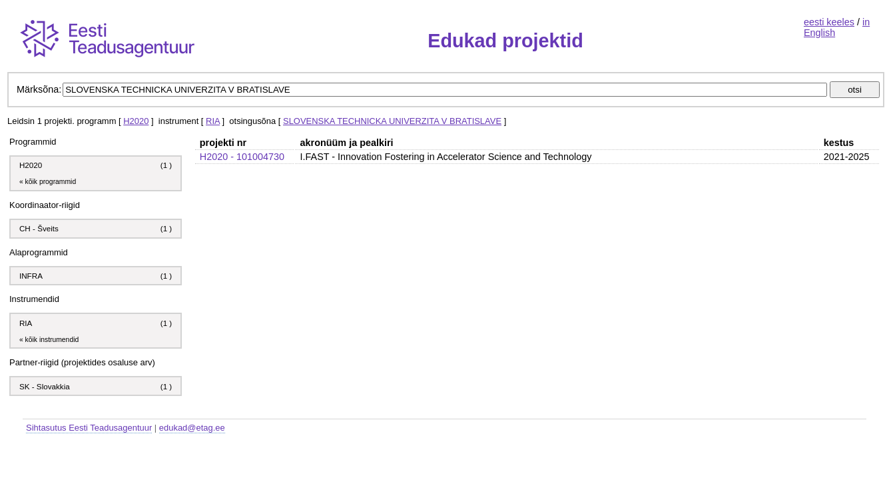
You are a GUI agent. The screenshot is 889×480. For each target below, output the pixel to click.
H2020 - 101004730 (242, 156)
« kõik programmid (47, 181)
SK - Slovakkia (44, 386)
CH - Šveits (39, 228)
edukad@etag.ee (192, 428)
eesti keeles (829, 22)
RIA (213, 121)
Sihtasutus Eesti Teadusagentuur (89, 428)
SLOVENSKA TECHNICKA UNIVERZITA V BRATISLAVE (392, 121)
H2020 (135, 121)
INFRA (31, 275)
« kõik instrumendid (49, 339)
